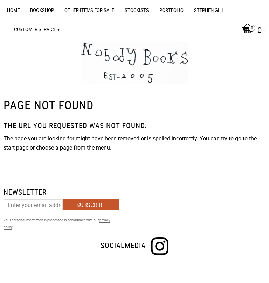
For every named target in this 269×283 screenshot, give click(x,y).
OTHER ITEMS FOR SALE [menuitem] (89, 10)
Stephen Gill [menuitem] (209, 10)
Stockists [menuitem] (137, 10)
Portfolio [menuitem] (171, 10)
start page (16, 147)
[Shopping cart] (136, 31)
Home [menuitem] (13, 10)
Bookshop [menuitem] (42, 10)
